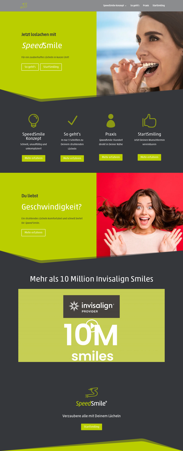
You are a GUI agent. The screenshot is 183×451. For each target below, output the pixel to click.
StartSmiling (159, 6)
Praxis (146, 6)
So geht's (30, 67)
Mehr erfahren (33, 158)
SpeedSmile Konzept (113, 6)
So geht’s (134, 6)
